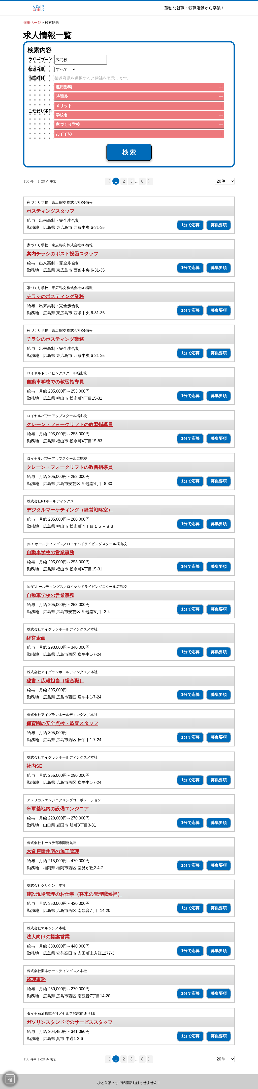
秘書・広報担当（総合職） (55, 680)
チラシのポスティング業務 (55, 296)
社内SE (34, 766)
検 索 (129, 152)
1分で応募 (190, 225)
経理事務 (36, 979)
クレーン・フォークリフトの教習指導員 (69, 424)
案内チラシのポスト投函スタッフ (62, 253)
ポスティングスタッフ (50, 211)
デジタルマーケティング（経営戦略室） (69, 510)
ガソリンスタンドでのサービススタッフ (69, 1022)
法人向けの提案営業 (48, 936)
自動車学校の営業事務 (50, 552)
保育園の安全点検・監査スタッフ (62, 723)
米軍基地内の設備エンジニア (57, 808)
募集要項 (219, 225)
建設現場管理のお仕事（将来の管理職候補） (74, 894)
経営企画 (36, 638)
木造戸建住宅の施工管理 (52, 851)
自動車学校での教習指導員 (55, 381)
